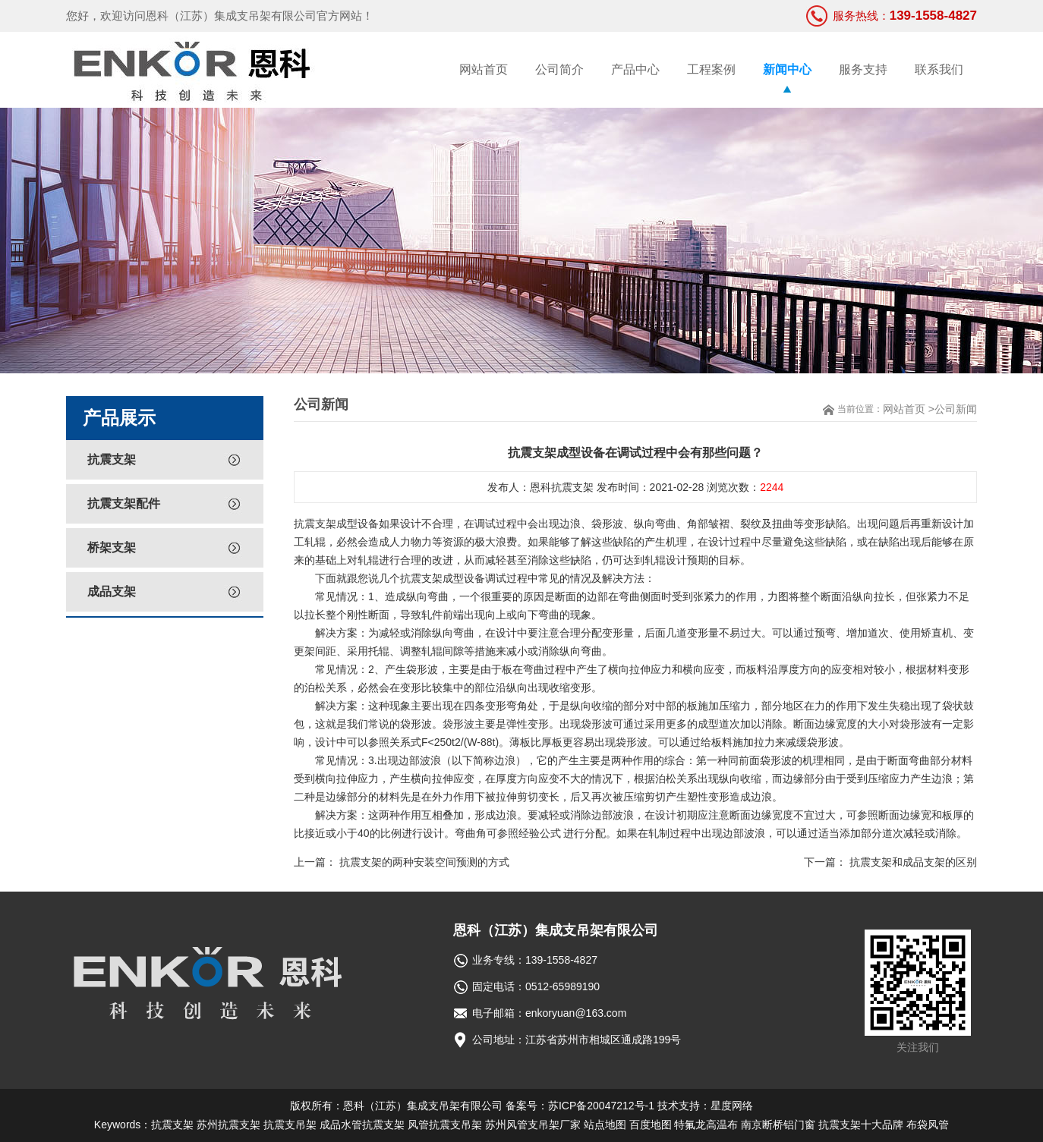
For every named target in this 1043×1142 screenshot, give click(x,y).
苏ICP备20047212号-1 (601, 1106)
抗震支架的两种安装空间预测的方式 (424, 862)
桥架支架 (111, 547)
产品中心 (635, 69)
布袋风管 (927, 1124)
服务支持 (863, 69)
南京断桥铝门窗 (778, 1124)
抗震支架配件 (123, 503)
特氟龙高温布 (706, 1124)
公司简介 (559, 69)
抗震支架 (111, 459)
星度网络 (732, 1106)
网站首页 (483, 69)
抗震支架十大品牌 (860, 1124)
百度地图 (650, 1124)
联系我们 (939, 69)
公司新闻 (955, 409)
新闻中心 (787, 69)
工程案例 (711, 69)
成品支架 (111, 591)
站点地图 (605, 1124)
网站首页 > (908, 409)
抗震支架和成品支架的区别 (913, 862)
